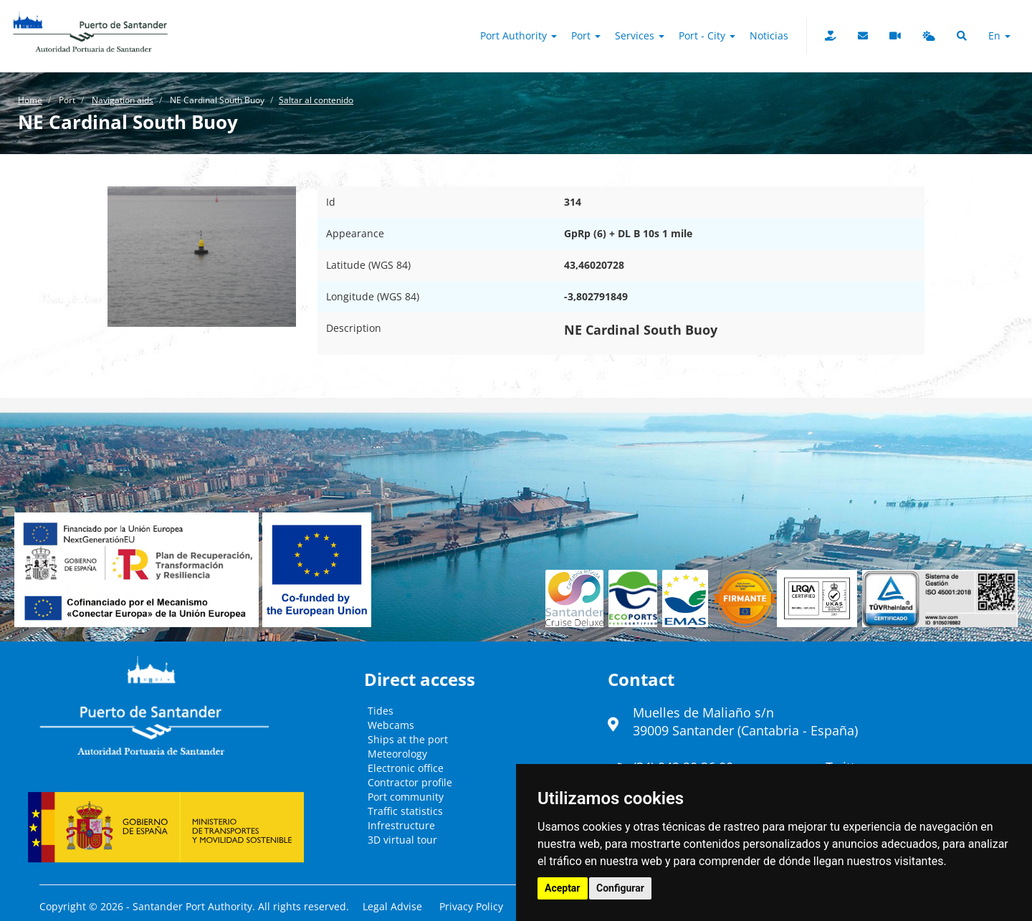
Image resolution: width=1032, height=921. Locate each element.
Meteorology (397, 753)
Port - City (707, 35)
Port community (406, 796)
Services (639, 35)
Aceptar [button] (562, 888)
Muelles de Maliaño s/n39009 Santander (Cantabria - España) (745, 722)
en (999, 35)
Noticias (769, 35)
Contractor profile (410, 782)
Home (30, 100)
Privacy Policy (471, 906)
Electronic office (406, 768)
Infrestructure (401, 825)
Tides (380, 710)
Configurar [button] (620, 888)
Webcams (391, 725)
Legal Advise (392, 906)
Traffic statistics (405, 811)
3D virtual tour (402, 839)
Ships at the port (408, 739)
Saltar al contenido (316, 100)
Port (586, 35)
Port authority (518, 35)
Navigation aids (122, 100)
